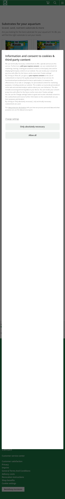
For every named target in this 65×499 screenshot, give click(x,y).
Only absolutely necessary (32, 126)
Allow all (32, 135)
